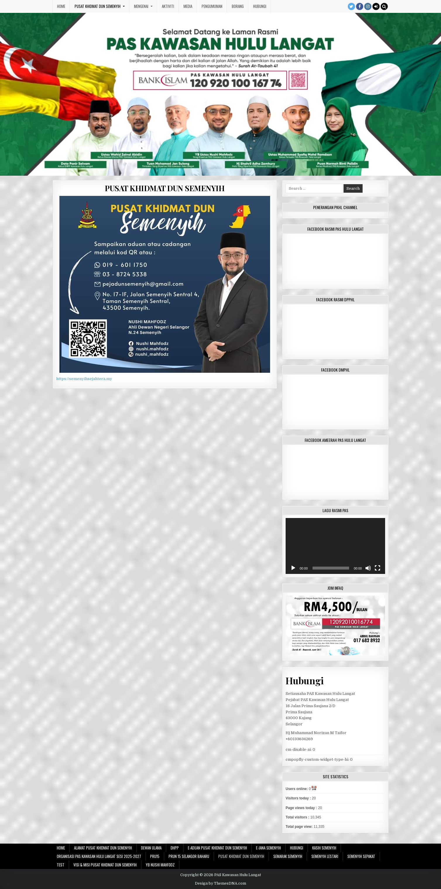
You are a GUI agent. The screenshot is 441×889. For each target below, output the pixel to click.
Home (61, 6)
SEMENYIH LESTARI (324, 856)
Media (187, 6)
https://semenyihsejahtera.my (84, 379)
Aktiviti (168, 6)
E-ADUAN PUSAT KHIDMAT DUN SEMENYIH (217, 848)
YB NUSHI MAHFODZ (160, 865)
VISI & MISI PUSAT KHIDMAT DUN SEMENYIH (105, 865)
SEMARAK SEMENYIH (287, 856)
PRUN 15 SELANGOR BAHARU (189, 856)
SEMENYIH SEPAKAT (361, 856)
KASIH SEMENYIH (324, 848)
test (60, 865)
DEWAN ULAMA (151, 848)
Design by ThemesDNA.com (220, 883)
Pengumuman (212, 6)
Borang (238, 6)
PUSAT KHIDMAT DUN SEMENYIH (98, 6)
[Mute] (368, 568)
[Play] (293, 568)
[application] (335, 546)
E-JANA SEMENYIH (268, 848)
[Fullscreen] (377, 568)
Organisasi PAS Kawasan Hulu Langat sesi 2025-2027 (99, 856)
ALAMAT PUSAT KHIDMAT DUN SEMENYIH (103, 848)
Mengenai (141, 6)
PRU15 (154, 856)
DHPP (175, 848)
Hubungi (259, 6)
